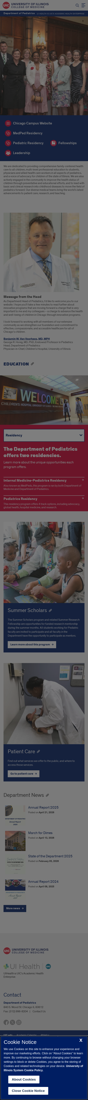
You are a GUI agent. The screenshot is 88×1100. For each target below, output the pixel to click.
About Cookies (24, 1079)
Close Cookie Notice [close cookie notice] (28, 1091)
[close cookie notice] (81, 1040)
